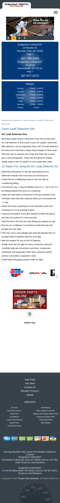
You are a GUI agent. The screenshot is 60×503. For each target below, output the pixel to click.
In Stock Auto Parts (28, 120)
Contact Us (30, 387)
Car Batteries (14, 417)
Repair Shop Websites (28, 478)
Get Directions (38, 462)
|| (8, 38)
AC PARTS (39, 120)
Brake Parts (14, 414)
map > (30, 54)
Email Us (26, 462)
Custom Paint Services (14, 420)
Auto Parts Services (14, 411)
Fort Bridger (39, 452)
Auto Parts (30, 379)
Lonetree (30, 454)
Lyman (30, 452)
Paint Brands (45, 408)
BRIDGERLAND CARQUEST (11, 120)
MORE (30, 395)
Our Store (30, 383)
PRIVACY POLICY (30, 391)
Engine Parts (14, 423)
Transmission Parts (45, 420)
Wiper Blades (45, 423)
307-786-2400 (30, 58)
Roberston (51, 452)
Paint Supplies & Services (45, 411)
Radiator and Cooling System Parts (45, 414)
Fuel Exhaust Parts (14, 426)
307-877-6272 (30, 75)
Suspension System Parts (45, 417)
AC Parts (14, 408)
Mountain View (18, 452)
